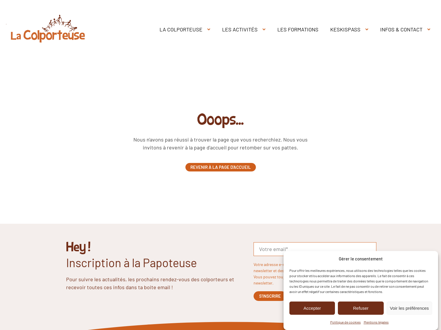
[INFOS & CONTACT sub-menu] (430, 29)
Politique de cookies (345, 322)
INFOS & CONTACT (401, 29)
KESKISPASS (345, 29)
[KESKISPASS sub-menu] (368, 29)
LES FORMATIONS (297, 29)
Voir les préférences (409, 308)
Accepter (312, 308)
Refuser (361, 308)
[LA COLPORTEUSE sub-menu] (210, 29)
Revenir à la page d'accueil (220, 167)
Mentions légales (376, 322)
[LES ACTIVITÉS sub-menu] (265, 29)
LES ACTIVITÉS (240, 29)
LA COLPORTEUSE (181, 29)
